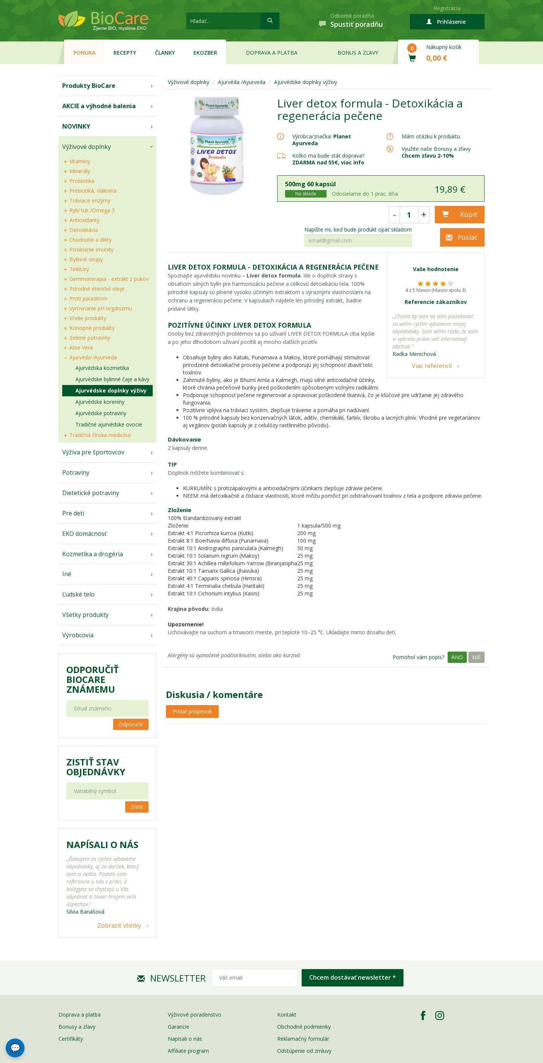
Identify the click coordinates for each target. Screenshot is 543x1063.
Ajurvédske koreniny (99, 401)
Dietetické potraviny (90, 493)
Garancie (178, 1026)
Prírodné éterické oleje (96, 288)
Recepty (125, 52)
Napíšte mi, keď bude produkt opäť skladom (358, 229)
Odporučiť (131, 724)
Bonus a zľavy (357, 52)
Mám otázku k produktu (431, 136)
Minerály (79, 171)
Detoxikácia (83, 229)
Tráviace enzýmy (89, 200)
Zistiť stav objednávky (95, 767)
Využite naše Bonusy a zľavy (436, 152)
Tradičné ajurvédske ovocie (108, 424)
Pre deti (73, 513)
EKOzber (205, 52)
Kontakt (286, 1014)
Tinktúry (79, 269)
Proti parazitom (88, 298)
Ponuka (84, 52)
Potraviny (75, 472)
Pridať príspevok (192, 711)
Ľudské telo (78, 594)
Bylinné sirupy (86, 259)
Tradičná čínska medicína (99, 435)
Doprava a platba (272, 52)
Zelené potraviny (89, 337)
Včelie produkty (87, 318)
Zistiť (137, 806)
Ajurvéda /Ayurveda (93, 357)
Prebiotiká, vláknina (93, 190)
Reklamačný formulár (303, 1038)
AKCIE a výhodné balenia (99, 106)
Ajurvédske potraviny (100, 413)
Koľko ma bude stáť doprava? (328, 155)
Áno (457, 657)
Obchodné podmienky (304, 1026)
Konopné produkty (92, 327)
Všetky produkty (85, 614)
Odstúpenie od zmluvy (304, 1050)
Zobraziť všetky (119, 925)
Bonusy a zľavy (76, 1026)
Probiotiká (81, 180)
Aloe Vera (81, 347)
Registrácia (447, 8)
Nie (476, 657)
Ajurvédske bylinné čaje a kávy (112, 379)
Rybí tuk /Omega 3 (92, 210)
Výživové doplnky (86, 147)
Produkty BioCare (88, 85)
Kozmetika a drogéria (92, 554)
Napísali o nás (185, 1038)
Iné (66, 574)
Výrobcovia (78, 635)
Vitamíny (79, 161)
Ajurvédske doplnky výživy (111, 390)
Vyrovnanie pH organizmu (100, 308)
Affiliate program (188, 1050)
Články (165, 52)
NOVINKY (76, 126)
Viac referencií (432, 366)
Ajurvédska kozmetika (102, 367)
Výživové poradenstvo (194, 1014)
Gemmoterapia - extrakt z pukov (109, 278)
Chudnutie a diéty (90, 239)
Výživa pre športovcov (93, 452)
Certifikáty (70, 1038)
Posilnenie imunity (91, 249)
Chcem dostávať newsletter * (352, 977)
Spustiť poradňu (356, 24)
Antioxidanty (84, 220)
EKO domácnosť (84, 533)
